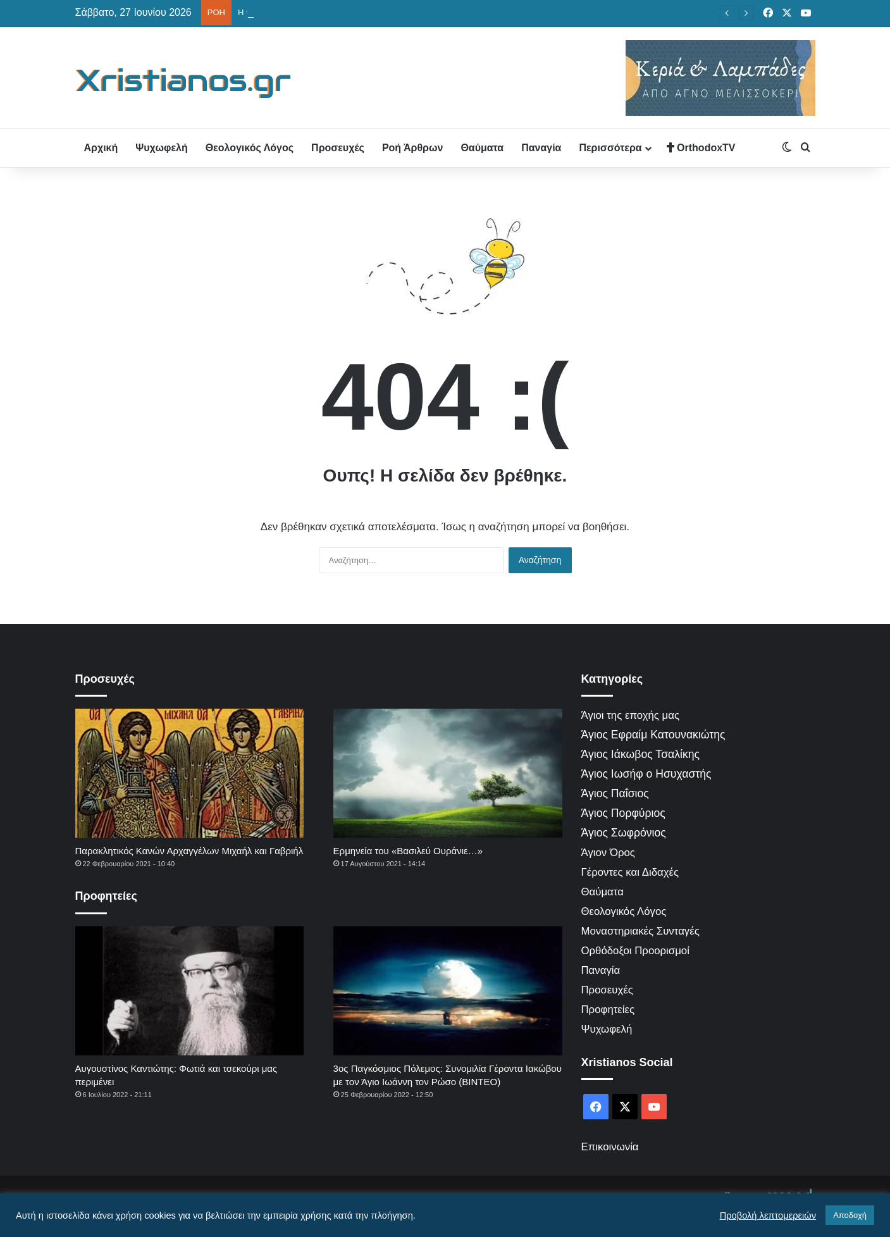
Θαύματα (482, 147)
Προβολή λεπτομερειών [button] (768, 1215)
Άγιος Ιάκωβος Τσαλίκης (640, 754)
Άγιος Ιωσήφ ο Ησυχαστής (646, 774)
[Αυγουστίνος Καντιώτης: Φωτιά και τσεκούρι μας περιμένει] (189, 990)
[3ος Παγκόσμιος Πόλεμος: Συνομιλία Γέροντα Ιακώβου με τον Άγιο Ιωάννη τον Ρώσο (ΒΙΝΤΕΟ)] (447, 990)
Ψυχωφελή (161, 147)
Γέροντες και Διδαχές (630, 872)
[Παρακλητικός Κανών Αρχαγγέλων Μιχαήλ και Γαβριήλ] (189, 773)
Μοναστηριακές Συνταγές (640, 931)
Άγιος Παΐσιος (615, 793)
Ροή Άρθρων (412, 147)
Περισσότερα (610, 147)
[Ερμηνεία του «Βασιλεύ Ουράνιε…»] (447, 773)
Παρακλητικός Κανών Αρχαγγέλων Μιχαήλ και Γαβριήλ (189, 850)
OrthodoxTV (701, 147)
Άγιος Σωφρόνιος (623, 832)
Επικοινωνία (610, 1147)
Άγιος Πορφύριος (623, 813)
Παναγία (541, 147)
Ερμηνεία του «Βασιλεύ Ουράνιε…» (408, 850)
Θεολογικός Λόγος (250, 147)
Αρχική (101, 147)
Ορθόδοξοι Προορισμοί (635, 951)
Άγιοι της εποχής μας (630, 715)
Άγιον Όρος (608, 853)
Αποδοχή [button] (850, 1215)
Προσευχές (337, 147)
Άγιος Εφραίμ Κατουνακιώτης (653, 734)
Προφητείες (608, 1010)
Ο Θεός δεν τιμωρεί (273, 12)
